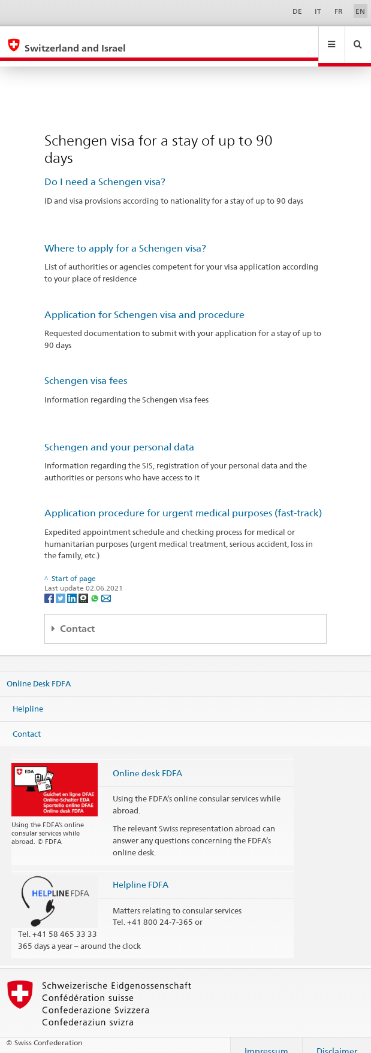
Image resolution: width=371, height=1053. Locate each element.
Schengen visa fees (85, 369)
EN (360, 11)
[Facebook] (50, 586)
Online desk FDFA (147, 762)
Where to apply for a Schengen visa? (125, 237)
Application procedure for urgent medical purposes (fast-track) (183, 501)
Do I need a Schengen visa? (104, 170)
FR (338, 11)
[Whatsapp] (95, 586)
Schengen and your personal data (119, 435)
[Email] (106, 586)
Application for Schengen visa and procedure (144, 303)
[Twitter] (61, 586)
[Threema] (84, 586)
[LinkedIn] (73, 586)
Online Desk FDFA (39, 672)
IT (318, 11)
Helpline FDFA (140, 873)
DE (297, 11)
